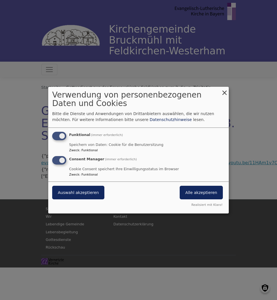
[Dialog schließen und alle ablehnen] (224, 90)
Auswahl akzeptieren (78, 192)
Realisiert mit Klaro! (207, 205)
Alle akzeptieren (201, 192)
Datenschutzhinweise (171, 119)
